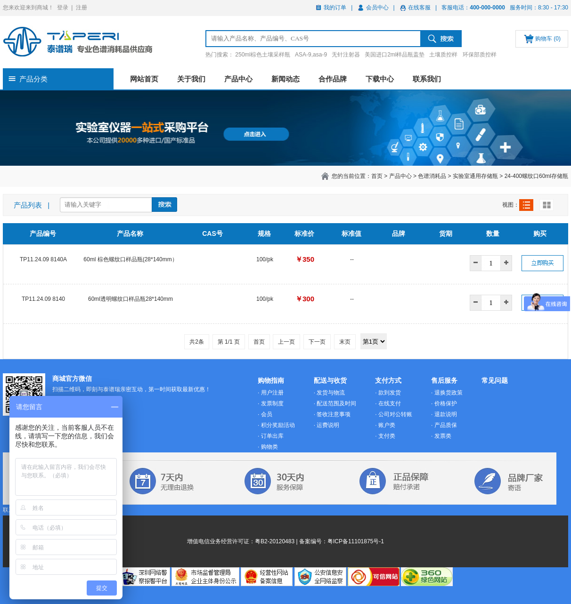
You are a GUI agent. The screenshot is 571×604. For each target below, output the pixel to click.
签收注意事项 (334, 414)
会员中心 (377, 7)
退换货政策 (448, 392)
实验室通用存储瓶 (475, 176)
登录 (62, 7)
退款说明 (445, 414)
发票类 (442, 436)
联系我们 (427, 79)
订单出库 (272, 436)
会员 (266, 414)
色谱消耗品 (432, 176)
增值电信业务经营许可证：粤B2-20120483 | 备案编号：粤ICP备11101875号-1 (285, 541)
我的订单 (335, 7)
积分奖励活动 (278, 425)
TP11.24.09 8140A (43, 259)
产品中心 (238, 79)
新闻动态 (285, 79)
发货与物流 (331, 392)
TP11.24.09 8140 (43, 299)
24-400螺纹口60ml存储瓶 (536, 176)
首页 (377, 176)
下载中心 (380, 79)
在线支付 (389, 403)
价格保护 (445, 403)
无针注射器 (346, 54)
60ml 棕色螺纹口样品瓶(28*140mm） (130, 259)
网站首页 (144, 79)
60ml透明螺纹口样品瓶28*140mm (130, 299)
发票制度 (272, 403)
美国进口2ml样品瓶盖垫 (394, 54)
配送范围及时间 (336, 403)
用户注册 (272, 392)
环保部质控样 (480, 54)
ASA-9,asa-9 (311, 54)
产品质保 (445, 425)
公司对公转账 (395, 414)
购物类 (269, 446)
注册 (81, 7)
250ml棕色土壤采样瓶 (262, 54)
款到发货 (389, 392)
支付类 (386, 436)
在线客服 (419, 7)
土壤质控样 (443, 54)
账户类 (386, 425)
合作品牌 (332, 79)
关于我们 (191, 79)
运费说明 (328, 425)
